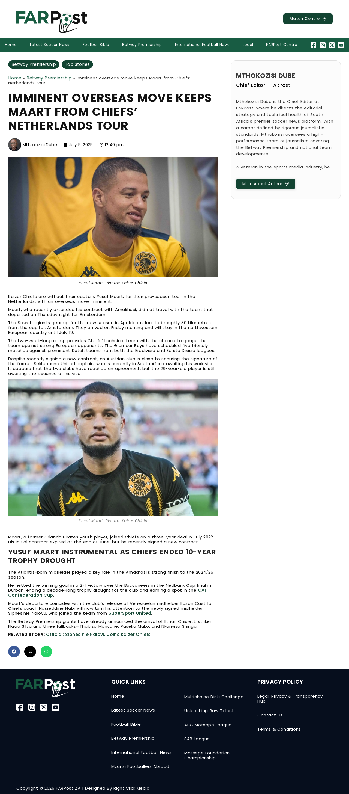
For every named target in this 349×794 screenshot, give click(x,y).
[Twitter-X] (333, 45)
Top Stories (78, 64)
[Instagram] (323, 45)
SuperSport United (130, 613)
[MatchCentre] (307, 18)
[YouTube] (342, 45)
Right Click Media (131, 788)
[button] (14, 651)
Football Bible (96, 44)
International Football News (202, 44)
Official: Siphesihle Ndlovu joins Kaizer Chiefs (98, 634)
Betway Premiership (142, 44)
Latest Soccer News (50, 44)
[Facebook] (314, 45)
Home (11, 44)
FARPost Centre (281, 44)
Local (248, 44)
